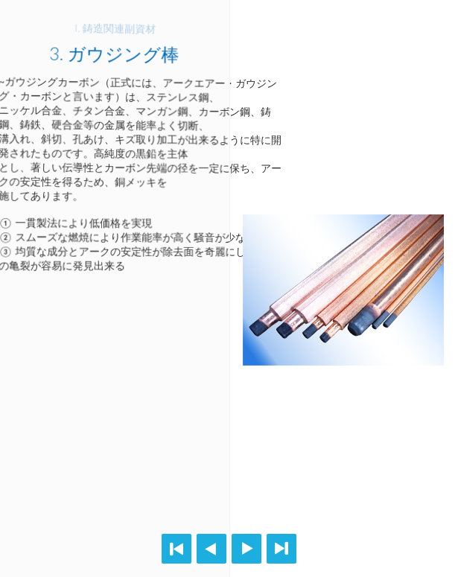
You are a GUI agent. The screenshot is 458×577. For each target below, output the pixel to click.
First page (176, 549)
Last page (281, 549)
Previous (211, 549)
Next (246, 549)
